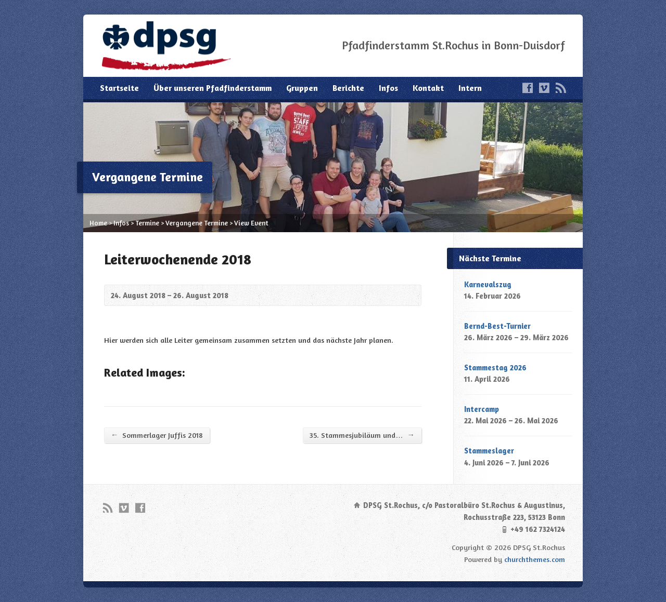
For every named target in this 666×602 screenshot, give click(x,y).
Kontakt (428, 88)
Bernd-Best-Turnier (497, 326)
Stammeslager (489, 450)
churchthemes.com (534, 559)
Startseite (119, 88)
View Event (251, 223)
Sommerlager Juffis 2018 (157, 434)
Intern (470, 88)
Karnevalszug (487, 284)
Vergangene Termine (196, 223)
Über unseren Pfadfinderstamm (212, 88)
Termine (147, 223)
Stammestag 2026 (495, 367)
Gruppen (302, 88)
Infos (388, 88)
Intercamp (481, 409)
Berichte (348, 88)
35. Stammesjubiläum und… (362, 434)
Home (98, 223)
